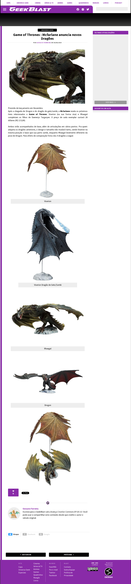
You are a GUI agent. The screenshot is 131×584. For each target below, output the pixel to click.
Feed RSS (52, 567)
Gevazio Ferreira (30, 508)
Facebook (29, 534)
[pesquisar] (110, 10)
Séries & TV (48, 3)
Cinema (37, 3)
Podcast (118, 3)
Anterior (26, 555)
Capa (8, 3)
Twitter (52, 572)
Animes (60, 3)
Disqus (13, 534)
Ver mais (110, 102)
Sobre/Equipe (69, 570)
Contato (67, 567)
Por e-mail (53, 570)
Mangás (96, 3)
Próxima (68, 555)
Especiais (22, 572)
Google (44, 534)
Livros (106, 3)
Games (69, 3)
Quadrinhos (84, 3)
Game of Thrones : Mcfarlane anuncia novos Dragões (47, 36)
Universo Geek (22, 3)
